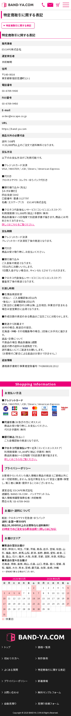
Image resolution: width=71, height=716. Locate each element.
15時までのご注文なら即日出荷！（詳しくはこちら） (29, 529)
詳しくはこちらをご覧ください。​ (20, 459)
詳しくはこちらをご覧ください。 (18, 224)
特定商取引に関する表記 (18, 25)
